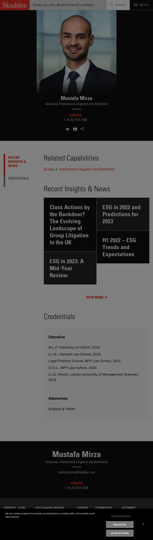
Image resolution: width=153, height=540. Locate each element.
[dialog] (76, 524)
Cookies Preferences (120, 516)
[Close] (143, 524)
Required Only (119, 524)
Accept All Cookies (120, 533)
